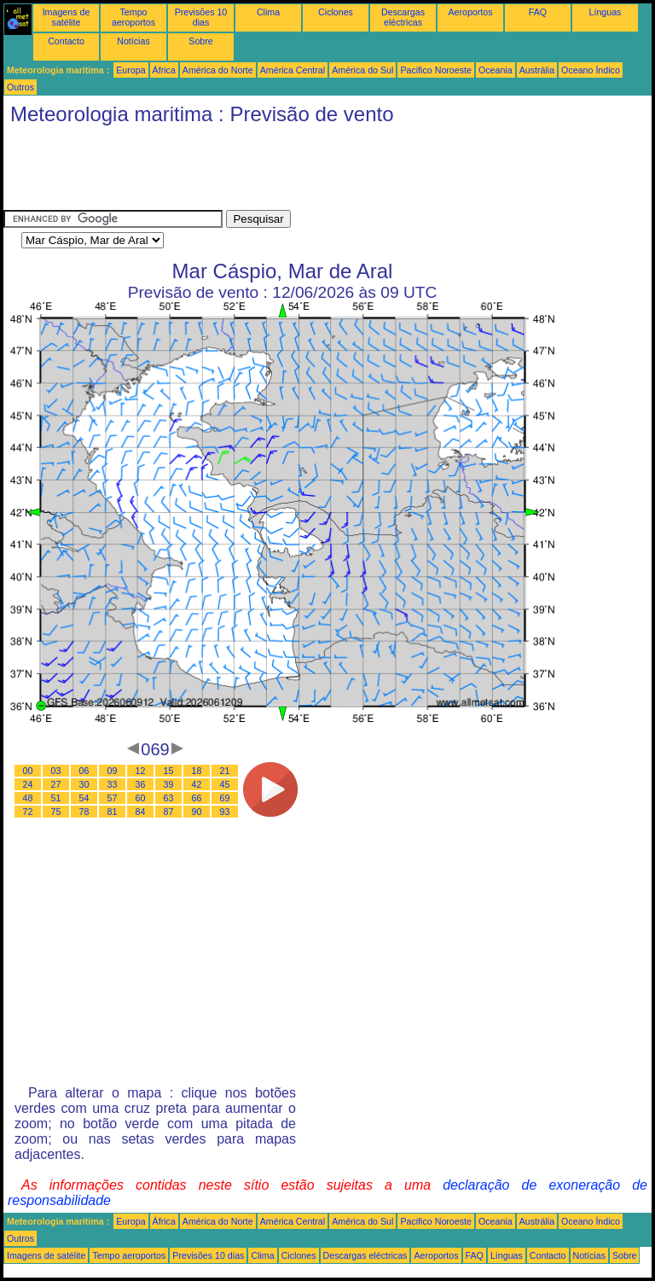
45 (225, 784)
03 (56, 771)
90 (197, 811)
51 (56, 798)
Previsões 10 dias (201, 17)
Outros (20, 87)
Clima (268, 12)
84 (141, 811)
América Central (292, 70)
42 (197, 784)
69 (225, 798)
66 (197, 798)
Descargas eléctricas (403, 17)
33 (112, 784)
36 (141, 784)
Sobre (200, 41)
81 (112, 811)
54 (84, 798)
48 (28, 798)
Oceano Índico (590, 70)
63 (169, 798)
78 (84, 811)
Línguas (605, 12)
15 (169, 771)
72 (28, 811)
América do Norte (218, 70)
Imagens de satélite (66, 17)
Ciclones (335, 12)
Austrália (536, 70)
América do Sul (362, 70)
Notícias (133, 41)
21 (225, 771)
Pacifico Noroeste (436, 70)
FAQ (538, 12)
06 (84, 771)
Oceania (495, 70)
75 (56, 811)
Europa (130, 70)
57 (112, 798)
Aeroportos (470, 12)
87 (169, 811)
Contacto (66, 41)
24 (28, 784)
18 (197, 771)
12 (141, 771)
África (164, 70)
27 (56, 784)
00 (28, 771)
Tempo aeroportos (133, 17)
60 (141, 798)
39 (169, 784)
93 (225, 811)
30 (84, 784)
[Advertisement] (313, 171)
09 (112, 771)
